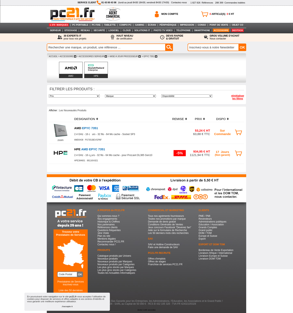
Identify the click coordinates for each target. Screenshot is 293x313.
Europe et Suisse (208, 235)
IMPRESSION (187, 25)
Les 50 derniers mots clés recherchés (168, 233)
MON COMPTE (169, 14)
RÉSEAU (85, 30)
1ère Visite (103, 233)
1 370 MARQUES (59, 25)
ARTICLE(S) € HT (222, 14)
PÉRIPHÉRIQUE (168, 25)
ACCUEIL (53, 56)
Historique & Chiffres (108, 221)
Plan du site (103, 235)
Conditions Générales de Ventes (165, 224)
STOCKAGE (70, 30)
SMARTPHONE (202, 30)
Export (202, 238)
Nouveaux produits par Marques (114, 261)
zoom (60, 140)
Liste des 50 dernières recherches (71, 292)
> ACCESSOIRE (67, 56)
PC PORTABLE (80, 25)
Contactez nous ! (106, 244)
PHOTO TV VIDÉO (163, 30)
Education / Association (211, 224)
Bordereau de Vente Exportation (216, 250)
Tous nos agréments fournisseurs (166, 216)
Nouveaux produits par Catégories (115, 264)
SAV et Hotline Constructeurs (163, 244)
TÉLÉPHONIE (183, 30)
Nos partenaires (106, 224)
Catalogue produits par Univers (114, 255)
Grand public (205, 230)
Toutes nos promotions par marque (167, 218)
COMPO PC (125, 25)
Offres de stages (157, 261)
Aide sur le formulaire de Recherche (167, 230)
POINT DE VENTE (219, 25)
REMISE (178, 119)
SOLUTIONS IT (142, 30)
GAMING (139, 25)
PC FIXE (96, 25)
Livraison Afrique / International (215, 253)
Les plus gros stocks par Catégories (116, 270)
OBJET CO (237, 25)
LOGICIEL (113, 30)
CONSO (202, 25)
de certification (124, 37)
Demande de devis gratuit (162, 221)
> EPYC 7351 (149, 56)
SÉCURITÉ (99, 30)
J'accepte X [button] (67, 306)
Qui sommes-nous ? (108, 216)
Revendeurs (205, 218)
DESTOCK (237, 30)
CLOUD (127, 30)
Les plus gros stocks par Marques (115, 267)
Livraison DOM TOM (210, 258)
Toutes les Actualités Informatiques (116, 273)
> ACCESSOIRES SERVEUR (92, 56)
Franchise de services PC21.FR (165, 264)
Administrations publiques (212, 221)
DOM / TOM (205, 233)
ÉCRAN (152, 25)
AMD (70, 76)
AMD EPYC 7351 (89, 149)
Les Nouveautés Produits (72, 110)
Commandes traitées (230, 2)
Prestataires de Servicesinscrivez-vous (70, 283)
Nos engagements (107, 218)
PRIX (198, 119)
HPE (96, 76)
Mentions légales (106, 238)
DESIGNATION (84, 119)
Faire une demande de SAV (163, 247)
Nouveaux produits (107, 258)
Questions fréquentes (109, 230)
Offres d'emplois (156, 258)
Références (201, 2)
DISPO (221, 119)
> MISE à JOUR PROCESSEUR (124, 56)
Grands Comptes (208, 227)
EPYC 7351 (86, 128)
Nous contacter (224, 37)
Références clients (107, 227)
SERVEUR (55, 30)
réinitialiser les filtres (237, 97)
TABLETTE (110, 25)
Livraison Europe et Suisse (213, 255)
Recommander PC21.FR (110, 241)
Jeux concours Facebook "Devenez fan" (169, 227)
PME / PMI (204, 216)
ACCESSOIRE (221, 30)
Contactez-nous (179, 2)
